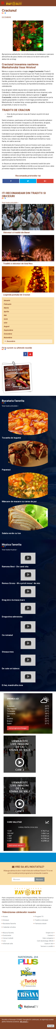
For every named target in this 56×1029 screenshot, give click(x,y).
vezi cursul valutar (16, 845)
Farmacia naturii (40, 923)
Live (4, 941)
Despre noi (49, 933)
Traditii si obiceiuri (41, 920)
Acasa (5, 916)
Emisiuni (6, 920)
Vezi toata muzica (9, 550)
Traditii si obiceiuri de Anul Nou (18, 263)
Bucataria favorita (9, 923)
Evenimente (7, 935)
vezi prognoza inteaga (18, 728)
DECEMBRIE (6, 17)
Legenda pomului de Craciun (16, 295)
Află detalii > (24, 1022)
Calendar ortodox (9, 927)
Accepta (51, 1026)
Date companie (48, 938)
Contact (50, 935)
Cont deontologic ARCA (45, 941)
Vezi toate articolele (10, 203)
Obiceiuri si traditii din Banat (16, 232)
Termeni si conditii (47, 946)
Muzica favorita (8, 933)
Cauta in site (49, 943)
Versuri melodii (8, 938)
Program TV (39, 916)
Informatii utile (8, 943)
